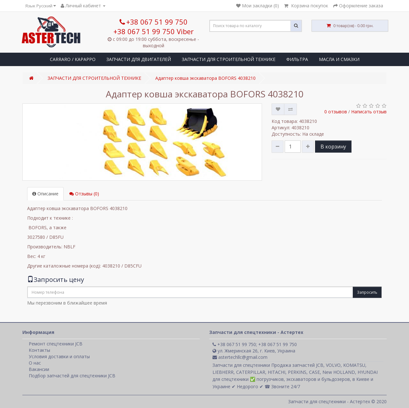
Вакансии (39, 369)
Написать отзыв (369, 112)
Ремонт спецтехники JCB (55, 344)
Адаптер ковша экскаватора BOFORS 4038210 (205, 78)
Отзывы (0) (84, 194)
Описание (45, 194)
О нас (35, 363)
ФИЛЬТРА (297, 59)
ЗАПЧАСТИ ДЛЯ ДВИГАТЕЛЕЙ (138, 59)
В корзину (333, 146)
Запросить (367, 292)
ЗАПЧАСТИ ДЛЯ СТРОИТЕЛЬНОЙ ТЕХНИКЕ (228, 59)
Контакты (39, 350)
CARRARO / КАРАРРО (73, 59)
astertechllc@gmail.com (239, 357)
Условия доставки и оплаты (59, 356)
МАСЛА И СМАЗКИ (339, 59)
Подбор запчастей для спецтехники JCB (72, 376)
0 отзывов (335, 112)
